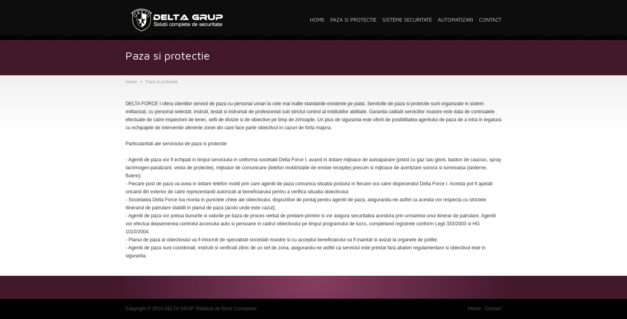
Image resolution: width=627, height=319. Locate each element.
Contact (493, 308)
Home (131, 81)
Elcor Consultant (239, 308)
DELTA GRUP (179, 308)
